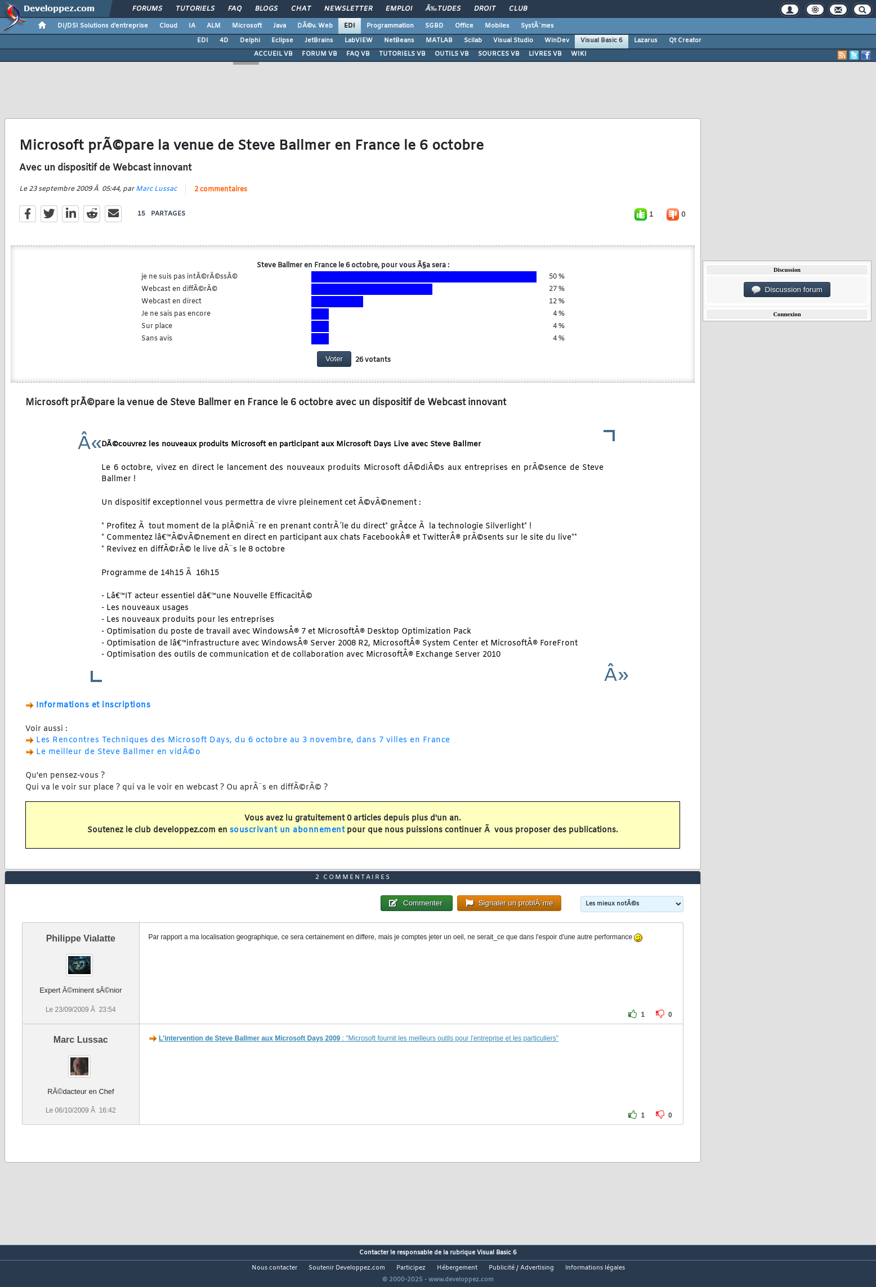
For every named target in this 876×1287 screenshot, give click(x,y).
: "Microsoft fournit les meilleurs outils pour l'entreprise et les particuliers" (358, 1059)
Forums (147, 9)
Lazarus (646, 40)
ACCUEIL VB (273, 54)
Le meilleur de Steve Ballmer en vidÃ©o (118, 759)
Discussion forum (787, 289)
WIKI (579, 54)
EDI (349, 26)
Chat (301, 9)
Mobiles (497, 26)
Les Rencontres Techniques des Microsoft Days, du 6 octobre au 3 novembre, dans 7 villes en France (243, 747)
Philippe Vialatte (80, 960)
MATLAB (439, 40)
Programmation (390, 26)
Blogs (266, 9)
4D (224, 40)
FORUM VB (319, 54)
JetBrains (319, 40)
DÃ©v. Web (315, 26)
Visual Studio (513, 40)
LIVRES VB (545, 54)
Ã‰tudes (443, 9)
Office (464, 26)
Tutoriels (195, 9)
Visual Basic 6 (601, 40)
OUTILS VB (452, 54)
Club (518, 9)
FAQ (235, 9)
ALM (214, 26)
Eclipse (282, 40)
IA (192, 26)
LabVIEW (359, 40)
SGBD (434, 26)
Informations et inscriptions (93, 712)
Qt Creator (685, 40)
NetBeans (399, 40)
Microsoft (247, 26)
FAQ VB (358, 54)
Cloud (168, 26)
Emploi (399, 9)
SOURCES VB (499, 54)
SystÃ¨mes (537, 26)
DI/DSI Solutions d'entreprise (102, 26)
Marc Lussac (156, 195)
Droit (485, 9)
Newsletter (348, 9)
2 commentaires (220, 196)
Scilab (473, 40)
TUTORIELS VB (402, 54)
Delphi (250, 40)
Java (279, 26)
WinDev (556, 40)
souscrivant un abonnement (287, 837)
